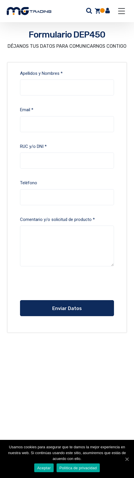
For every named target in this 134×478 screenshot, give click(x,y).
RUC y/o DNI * (67, 161)
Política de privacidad (78, 468)
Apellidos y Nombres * (67, 88)
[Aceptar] (127, 459)
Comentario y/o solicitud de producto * (67, 246)
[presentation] (55, 288)
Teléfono (67, 197)
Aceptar (44, 468)
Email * (67, 124)
